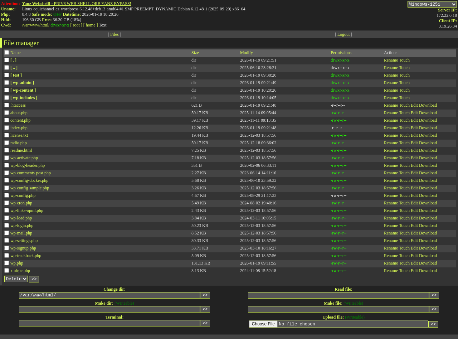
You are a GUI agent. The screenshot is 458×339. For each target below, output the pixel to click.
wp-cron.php (21, 204)
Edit (414, 106)
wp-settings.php (24, 241)
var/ (26, 25)
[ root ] (76, 25)
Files (114, 35)
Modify (246, 53)
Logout (343, 35)
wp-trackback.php (25, 256)
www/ (35, 25)
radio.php (18, 143)
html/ (44, 25)
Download (428, 106)
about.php (19, 113)
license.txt (19, 136)
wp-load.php (21, 219)
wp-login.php (21, 226)
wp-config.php (22, 196)
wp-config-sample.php (29, 189)
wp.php (16, 264)
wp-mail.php (21, 234)
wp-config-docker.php (29, 181)
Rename (391, 61)
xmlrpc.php (20, 271)
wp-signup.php (23, 249)
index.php (19, 128)
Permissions (341, 53)
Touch (404, 61)
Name (15, 53)
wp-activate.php (24, 158)
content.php (20, 121)
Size (195, 53)
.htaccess (18, 106)
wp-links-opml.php (26, 211)
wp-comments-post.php (30, 173)
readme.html (21, 151)
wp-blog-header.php (27, 166)
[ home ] (90, 25)
